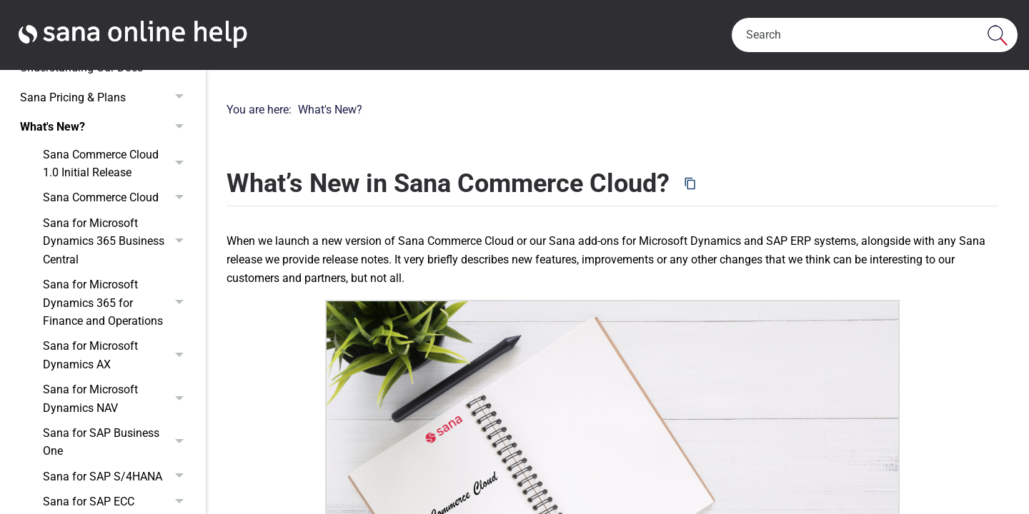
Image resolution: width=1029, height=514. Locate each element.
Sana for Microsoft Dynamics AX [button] (117, 356)
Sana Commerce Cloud (117, 198)
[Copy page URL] (690, 183)
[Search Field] (875, 35)
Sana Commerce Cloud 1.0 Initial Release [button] (117, 164)
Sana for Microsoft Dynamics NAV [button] (117, 398)
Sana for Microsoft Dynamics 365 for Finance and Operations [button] (117, 302)
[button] (998, 35)
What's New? (106, 127)
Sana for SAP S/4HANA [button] (117, 476)
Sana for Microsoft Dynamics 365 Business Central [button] (117, 241)
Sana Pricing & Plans (106, 98)
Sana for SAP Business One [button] (117, 442)
